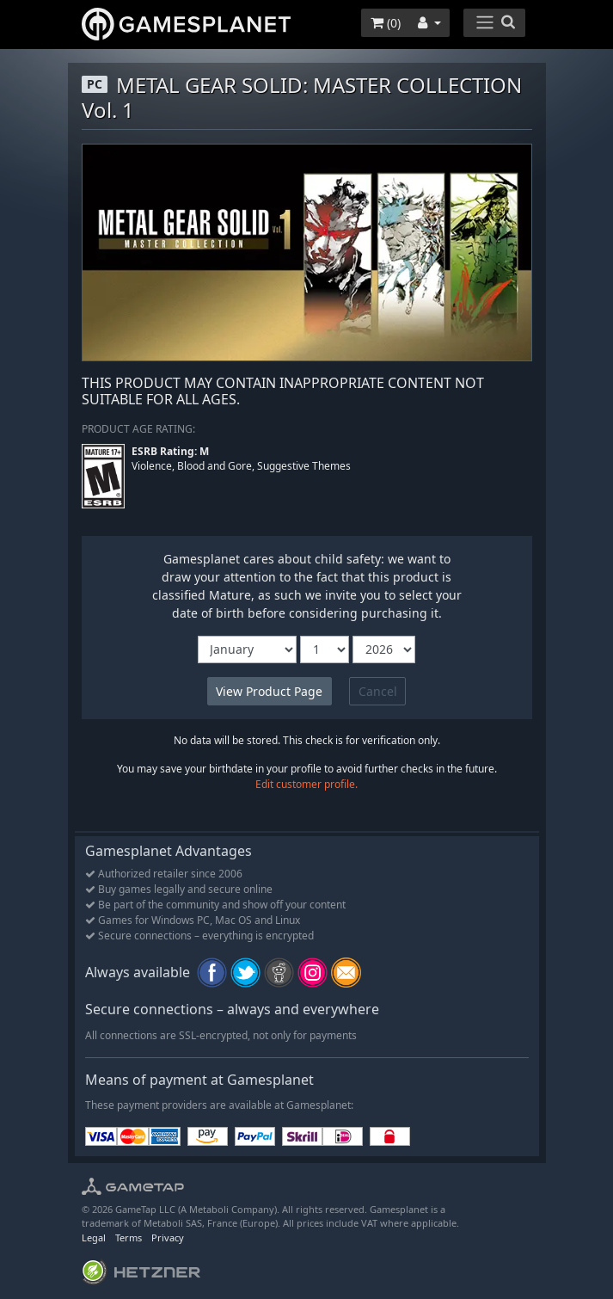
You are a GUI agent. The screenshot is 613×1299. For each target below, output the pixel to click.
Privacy (167, 1237)
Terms (128, 1237)
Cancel (378, 691)
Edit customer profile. (306, 784)
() (386, 23)
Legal (94, 1237)
